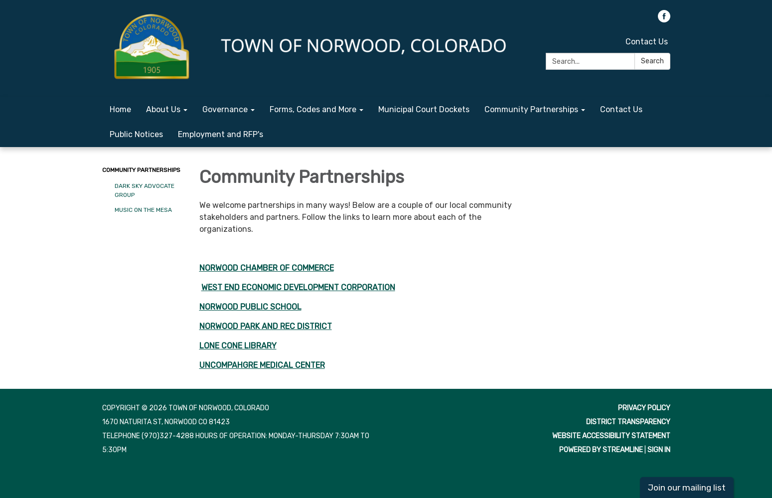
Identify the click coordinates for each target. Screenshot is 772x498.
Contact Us (646, 41)
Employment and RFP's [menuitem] (220, 134)
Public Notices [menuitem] (136, 134)
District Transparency (628, 422)
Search (652, 61)
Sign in (658, 450)
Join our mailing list (687, 488)
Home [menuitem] (120, 109)
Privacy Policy (644, 408)
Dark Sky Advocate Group (144, 190)
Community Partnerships (141, 169)
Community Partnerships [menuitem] (531, 109)
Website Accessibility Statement (611, 436)
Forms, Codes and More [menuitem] (313, 109)
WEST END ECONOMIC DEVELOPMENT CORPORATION (298, 287)
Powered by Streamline (601, 450)
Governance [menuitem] (225, 109)
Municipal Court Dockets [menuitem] (423, 109)
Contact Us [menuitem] (621, 109)
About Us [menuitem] (163, 109)
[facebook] (664, 19)
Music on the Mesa (143, 209)
